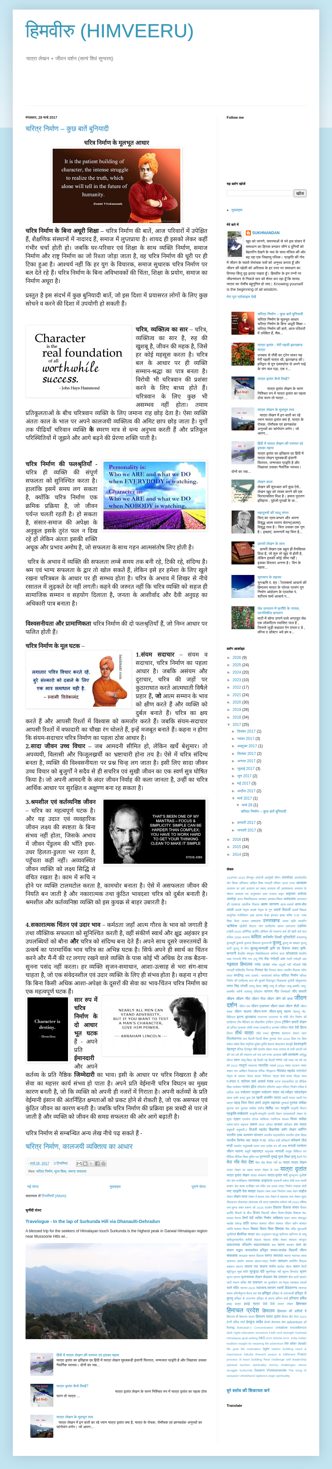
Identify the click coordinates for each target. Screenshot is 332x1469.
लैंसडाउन (232, 1202)
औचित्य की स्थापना (270, 931)
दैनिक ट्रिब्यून (245, 1049)
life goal (232, 1349)
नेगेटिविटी (301, 1071)
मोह (263, 1162)
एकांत (280, 926)
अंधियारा (243, 883)
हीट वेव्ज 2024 (297, 1316)
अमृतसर (290, 894)
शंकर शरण (290, 1218)
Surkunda (246, 1370)
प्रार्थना (246, 1119)
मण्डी (230, 1146)
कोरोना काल (277, 953)
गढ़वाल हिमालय (239, 964)
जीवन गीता (259, 999)
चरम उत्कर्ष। (252, 975)
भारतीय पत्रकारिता (274, 1135)
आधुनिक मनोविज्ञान (237, 915)
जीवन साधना (243, 1011)
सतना (280, 1245)
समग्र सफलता (77, 1171)
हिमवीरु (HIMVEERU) (110, 30)
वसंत (241, 1207)
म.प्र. (263, 1140)
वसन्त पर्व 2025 (254, 1207)
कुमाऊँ (239, 943)
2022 (237, 687)
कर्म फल (301, 931)
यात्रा (286, 1162)
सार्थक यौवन (284, 1266)
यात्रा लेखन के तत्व (266, 1170)
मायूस (289, 1151)
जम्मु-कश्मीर (293, 986)
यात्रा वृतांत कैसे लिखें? (72, 1386)
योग (229, 1180)
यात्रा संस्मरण (258, 1175)
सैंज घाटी (293, 1277)
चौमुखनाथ (300, 980)
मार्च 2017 (245, 798)
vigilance (261, 1375)
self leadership (296, 1359)
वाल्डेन (268, 1207)
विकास (277, 1207)
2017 (237, 724)
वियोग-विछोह (285, 1213)
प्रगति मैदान (275, 1113)
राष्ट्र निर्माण (285, 1186)
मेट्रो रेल (301, 1157)
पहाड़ (237, 1103)
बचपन (253, 1124)
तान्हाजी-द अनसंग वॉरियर (274, 1027)
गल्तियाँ (296, 964)
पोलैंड (269, 1108)
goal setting (250, 1338)
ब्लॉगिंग (302, 1129)
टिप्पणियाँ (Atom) (54, 1196)
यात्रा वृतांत (293, 1169)
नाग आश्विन (240, 1071)
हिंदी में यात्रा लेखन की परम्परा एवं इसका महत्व (88, 1355)
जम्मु (265, 986)
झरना (240, 1017)
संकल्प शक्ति (271, 1240)
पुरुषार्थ (285, 1103)
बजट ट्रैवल (266, 1124)
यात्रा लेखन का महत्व (240, 1170)
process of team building (244, 1359)
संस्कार (293, 1240)
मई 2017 (244, 783)
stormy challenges (282, 1365)
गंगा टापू (252, 959)
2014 (237, 854)
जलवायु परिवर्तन (253, 991)
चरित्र (276, 975)
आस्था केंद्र (262, 915)
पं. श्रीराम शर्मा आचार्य (251, 1081)
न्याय (303, 1076)
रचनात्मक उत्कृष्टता (260, 1180)
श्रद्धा (276, 1234)
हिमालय (268, 1310)
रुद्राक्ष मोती (299, 1186)
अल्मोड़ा (231, 899)
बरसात (278, 1124)
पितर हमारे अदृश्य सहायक (264, 1103)
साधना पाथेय (267, 1266)
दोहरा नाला (272, 1049)
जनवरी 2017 (247, 830)
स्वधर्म (303, 1282)
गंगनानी (237, 959)
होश (284, 1322)
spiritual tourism (238, 1365)
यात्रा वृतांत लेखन (238, 1175)
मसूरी (248, 1151)
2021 (237, 695)
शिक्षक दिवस (258, 1229)
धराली (299, 1049)
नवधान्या (252, 1065)
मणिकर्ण (285, 1140)
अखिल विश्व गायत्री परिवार (265, 883)
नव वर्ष (298, 1060)
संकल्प (257, 1240)
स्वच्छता (294, 1282)
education (248, 1332)
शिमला (279, 1229)
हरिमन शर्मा (281, 1298)
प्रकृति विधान (298, 1108)
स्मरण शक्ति (239, 1282)
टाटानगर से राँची (278, 1017)
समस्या (249, 1261)
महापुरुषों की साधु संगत (273, 513)
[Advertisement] (166, 88)
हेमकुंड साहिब (254, 1322)
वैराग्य (238, 1218)
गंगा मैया (264, 959)
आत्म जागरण (270, 904)
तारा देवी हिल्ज (297, 1027)
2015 (237, 847)
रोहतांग (260, 1191)
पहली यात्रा (288, 1098)
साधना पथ (251, 1266)
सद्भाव (239, 1250)
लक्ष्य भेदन (292, 1191)
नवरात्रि (263, 1065)
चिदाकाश (282, 980)
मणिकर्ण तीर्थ (298, 1140)
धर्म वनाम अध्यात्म (271, 1054)
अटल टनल (288, 883)
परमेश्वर (237, 1087)
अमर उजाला (269, 894)
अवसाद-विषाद (275, 899)
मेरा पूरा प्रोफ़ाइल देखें (241, 297)
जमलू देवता (255, 986)
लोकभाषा (253, 1202)
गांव (304, 964)
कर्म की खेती (289, 931)
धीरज (230, 1060)
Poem (302, 1354)
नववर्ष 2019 (277, 1065)
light (266, 1349)
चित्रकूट (270, 980)
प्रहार (236, 1119)
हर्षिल (303, 1298)
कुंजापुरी (231, 943)
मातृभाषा (269, 1151)
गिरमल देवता (276, 970)
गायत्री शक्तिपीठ (236, 970)
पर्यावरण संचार (270, 1092)
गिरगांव (250, 970)
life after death (295, 1343)
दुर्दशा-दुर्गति (260, 1044)
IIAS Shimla (274, 1338)
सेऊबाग (267, 1277)
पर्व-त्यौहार (287, 1092)
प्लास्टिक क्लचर (280, 1119)
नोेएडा (296, 1076)
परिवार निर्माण (290, 1087)
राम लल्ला (272, 1186)
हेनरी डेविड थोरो (236, 1322)
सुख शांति (242, 1271)
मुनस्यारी (265, 1157)
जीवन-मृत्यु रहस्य (280, 1011)
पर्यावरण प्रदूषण (250, 1092)
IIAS (262, 1338)
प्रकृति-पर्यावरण (237, 1113)
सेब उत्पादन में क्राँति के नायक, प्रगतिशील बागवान (279, 610)
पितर (244, 1103)
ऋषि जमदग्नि (299, 921)
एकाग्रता (290, 926)
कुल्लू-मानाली (259, 948)
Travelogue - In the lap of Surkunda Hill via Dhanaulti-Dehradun (93, 1221)
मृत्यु (293, 1157)
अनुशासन (255, 894)
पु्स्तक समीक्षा (248, 1108)
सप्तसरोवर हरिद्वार (256, 1250)
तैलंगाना (286, 1033)
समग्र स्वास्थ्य (292, 1255)
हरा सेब (257, 1293)
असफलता (289, 899)
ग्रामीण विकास (292, 970)
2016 (237, 839)
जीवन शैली (292, 1006)
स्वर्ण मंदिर (233, 1288)
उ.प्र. (297, 915)
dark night (233, 1332)
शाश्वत (254, 1223)
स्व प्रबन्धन (255, 1282)
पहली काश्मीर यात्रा (268, 1098)
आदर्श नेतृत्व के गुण (261, 910)
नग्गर (279, 1060)
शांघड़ (238, 1223)
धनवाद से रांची (287, 1049)
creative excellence (290, 1327)
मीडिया (230, 1157)
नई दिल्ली (269, 1060)
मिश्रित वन (299, 1151)
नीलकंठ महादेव (286, 1071)
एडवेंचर (302, 926)
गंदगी (289, 959)
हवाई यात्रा (252, 1304)
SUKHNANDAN (266, 233)
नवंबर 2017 (246, 738)
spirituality (260, 1365)
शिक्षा (271, 1229)
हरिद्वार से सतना (266, 1298)
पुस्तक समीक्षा (298, 1103)
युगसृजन (293, 1175)
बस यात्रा (300, 1124)
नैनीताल (266, 1076)
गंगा (244, 959)
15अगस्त (232, 877)
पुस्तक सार (233, 1108)
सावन (296, 1266)
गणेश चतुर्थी (278, 964)
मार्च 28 (247, 805)
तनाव (256, 1027)
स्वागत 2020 (247, 1288)
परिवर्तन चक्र (274, 1087)
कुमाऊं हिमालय (252, 943)
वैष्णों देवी (247, 1218)
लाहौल (302, 1191)
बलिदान (288, 1124)
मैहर (257, 1162)
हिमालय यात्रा (246, 1316)
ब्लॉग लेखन (288, 1129)
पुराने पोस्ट (199, 1186)
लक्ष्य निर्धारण (278, 1191)
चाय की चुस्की (257, 980)
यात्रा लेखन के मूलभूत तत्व (75, 1417)
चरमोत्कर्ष (266, 975)
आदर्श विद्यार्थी (282, 910)
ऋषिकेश (232, 926)
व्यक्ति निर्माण (263, 1218)
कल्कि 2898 (234, 937)
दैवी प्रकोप (259, 1049)
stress (302, 1365)
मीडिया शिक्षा (241, 1157)
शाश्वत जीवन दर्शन (287, 1223)
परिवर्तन (261, 1087)
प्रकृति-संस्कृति (258, 1113)
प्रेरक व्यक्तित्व (260, 1119)
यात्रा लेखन (298, 1162)
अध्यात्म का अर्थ (236, 888)
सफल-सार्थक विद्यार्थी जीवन (288, 1250)
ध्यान (236, 1060)
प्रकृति (285, 1108)
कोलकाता (292, 953)
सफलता (232, 1255)
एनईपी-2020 (234, 931)
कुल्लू (277, 942)
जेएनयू (296, 1011)
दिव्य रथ (295, 1038)
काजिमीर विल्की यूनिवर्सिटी (279, 937)
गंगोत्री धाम (277, 959)
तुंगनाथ (275, 1033)
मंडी (278, 1140)
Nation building (282, 1349)
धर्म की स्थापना (244, 1054)
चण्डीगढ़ (239, 975)
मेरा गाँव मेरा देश (240, 1162)
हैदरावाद (276, 1322)
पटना (278, 1081)
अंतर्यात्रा (287, 877)
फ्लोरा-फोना (233, 1124)
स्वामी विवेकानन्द (287, 1288)
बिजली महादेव (258, 1129)
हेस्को (267, 1322)
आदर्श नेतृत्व (242, 910)
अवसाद (263, 899)
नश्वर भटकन (292, 1065)
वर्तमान (283, 1202)
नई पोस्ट (33, 1186)
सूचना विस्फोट (290, 1271)
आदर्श (230, 910)
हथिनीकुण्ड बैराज (243, 1293)
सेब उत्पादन (280, 1277)
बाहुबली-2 (242, 1129)
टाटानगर (262, 1017)
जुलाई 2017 (246, 768)
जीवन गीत (243, 998)
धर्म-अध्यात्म (290, 1054)
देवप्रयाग (280, 1044)
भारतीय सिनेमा (236, 1140)
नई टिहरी (258, 1060)
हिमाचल (301, 1303)
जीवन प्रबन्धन (260, 1006)
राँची (292, 1180)
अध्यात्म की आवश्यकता (280, 888)
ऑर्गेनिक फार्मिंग (250, 931)
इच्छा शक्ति (286, 915)
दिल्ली (251, 1038)
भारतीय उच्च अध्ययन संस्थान (245, 1135)
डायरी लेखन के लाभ (271, 543)
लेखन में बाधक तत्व (258, 1196)
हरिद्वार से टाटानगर (244, 1298)
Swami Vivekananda (270, 1370)
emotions (262, 1332)
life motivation (251, 1349)
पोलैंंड (261, 1108)
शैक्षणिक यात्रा (246, 1234)
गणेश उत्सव (262, 964)
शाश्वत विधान (241, 1229)
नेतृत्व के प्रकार (236, 1076)
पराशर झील (249, 1087)
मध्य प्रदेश (266, 1146)
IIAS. (286, 1338)
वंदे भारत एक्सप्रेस (269, 1202)
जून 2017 (245, 776)
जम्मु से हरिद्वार (277, 986)
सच (273, 1245)
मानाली (279, 1151)
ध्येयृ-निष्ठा (246, 1060)
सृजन (303, 1271)
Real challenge (273, 1359)
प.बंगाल (231, 1081)
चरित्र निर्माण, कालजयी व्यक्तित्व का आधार (79, 1147)
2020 (237, 702)
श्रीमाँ (248, 1240)
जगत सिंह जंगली (237, 986)
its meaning (256, 1343)
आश (252, 915)
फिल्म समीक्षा (298, 1119)
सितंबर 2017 (247, 753)
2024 (237, 672)
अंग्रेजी (259, 877)
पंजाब (270, 1081)
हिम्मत (285, 1316)
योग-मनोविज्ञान (239, 1180)
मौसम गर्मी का (274, 1162)
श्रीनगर (283, 1234)
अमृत (281, 894)
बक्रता (244, 1124)
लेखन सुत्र (300, 1196)
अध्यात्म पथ (241, 894)
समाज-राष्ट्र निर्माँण (265, 1261)
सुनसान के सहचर (270, 577)
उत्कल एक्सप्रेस (251, 921)
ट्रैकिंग (286, 1022)
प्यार (277, 1108)
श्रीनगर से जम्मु (297, 1234)
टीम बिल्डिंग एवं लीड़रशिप (251, 1022)
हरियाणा (294, 1298)
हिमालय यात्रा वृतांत (268, 1316)
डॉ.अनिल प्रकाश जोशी (239, 1027)
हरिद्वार (266, 1293)
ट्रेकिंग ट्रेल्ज (273, 1022)
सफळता (243, 1255)
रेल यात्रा (248, 1191)
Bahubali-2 (244, 1327)
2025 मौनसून (246, 877)
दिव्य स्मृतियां (246, 1044)
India (294, 1338)
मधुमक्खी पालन (251, 1146)
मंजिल (271, 1140)
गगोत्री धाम (299, 959)
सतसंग (290, 1245)
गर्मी (289, 964)
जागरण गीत (271, 991)
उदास (286, 921)
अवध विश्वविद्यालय (247, 899)
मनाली (292, 1146)
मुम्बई (274, 1157)
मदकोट (238, 1146)
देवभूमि (289, 1044)
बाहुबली (231, 1129)
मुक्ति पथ (254, 1157)
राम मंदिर (261, 1186)
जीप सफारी (299, 991)
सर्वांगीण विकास (297, 1261)
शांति (246, 1223)
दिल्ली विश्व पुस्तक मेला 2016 (273, 1038)
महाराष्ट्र (257, 1151)
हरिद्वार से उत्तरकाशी (283, 1293)
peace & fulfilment (281, 1354)
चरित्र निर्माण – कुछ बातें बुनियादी (67, 129)
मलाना (239, 1151)
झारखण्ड (250, 1017)
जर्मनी (239, 991)
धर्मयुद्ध (302, 1054)
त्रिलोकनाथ (234, 1038)
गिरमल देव (261, 970)
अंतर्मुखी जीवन (273, 877)
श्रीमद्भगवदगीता (235, 1240)
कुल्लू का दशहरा (291, 943)
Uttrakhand (247, 1375)
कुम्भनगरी (266, 943)
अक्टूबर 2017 (247, 746)
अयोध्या (302, 894)
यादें (285, 1175)
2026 (237, 657)
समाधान (283, 1261)
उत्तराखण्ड (271, 920)
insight (242, 1343)
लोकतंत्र (243, 1202)
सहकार (231, 1266)
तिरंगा (230, 1033)
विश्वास (297, 1213)
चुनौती (291, 980)
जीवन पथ (244, 1006)
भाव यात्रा (252, 1140)
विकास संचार (291, 1207)
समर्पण (240, 1261)
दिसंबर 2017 (247, 731)
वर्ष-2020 (293, 1202)
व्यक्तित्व (278, 1218)
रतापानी (277, 1180)
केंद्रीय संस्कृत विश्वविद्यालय (253, 953)
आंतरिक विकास (250, 904)
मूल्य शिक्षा (60, 1171)
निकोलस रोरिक (256, 1071)
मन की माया (280, 1146)
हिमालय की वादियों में (291, 1311)
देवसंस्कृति (300, 1044)
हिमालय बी (232, 1316)
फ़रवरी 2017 (247, 822)
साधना (239, 1266)
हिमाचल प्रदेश (243, 1310)
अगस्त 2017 (247, 761)
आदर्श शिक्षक (299, 910)
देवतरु (271, 1044)
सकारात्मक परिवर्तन (239, 1245)
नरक (291, 1060)
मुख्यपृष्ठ (115, 1186)
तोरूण (296, 1033)
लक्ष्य (267, 1191)
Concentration (263, 1327)
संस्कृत (302, 1240)
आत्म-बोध (300, 904)
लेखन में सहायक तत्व (281, 1196)
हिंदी (265, 1304)
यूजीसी (302, 1175)
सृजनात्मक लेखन (251, 1277)
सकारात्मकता (261, 1245)
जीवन (230, 998)
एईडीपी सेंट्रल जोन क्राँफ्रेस (257, 926)
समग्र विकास (256, 1255)
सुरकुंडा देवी (256, 1271)
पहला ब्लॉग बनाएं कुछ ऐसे (241, 1098)
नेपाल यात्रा (254, 1076)
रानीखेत (250, 1186)
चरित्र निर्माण (44, 1171)
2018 (237, 717)
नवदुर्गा (243, 1065)
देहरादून (231, 1049)
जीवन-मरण (260, 1011)
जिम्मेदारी (285, 991)
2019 (237, 709)
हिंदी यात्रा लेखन (281, 1304)
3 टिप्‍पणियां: (61, 1163)
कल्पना (246, 937)
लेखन (230, 1196)
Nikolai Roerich (255, 1354)
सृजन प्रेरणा (233, 1277)
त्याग (303, 1033)
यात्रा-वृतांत (275, 1175)
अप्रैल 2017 (247, 791)
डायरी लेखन (298, 1022)
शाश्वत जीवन (266, 1223)
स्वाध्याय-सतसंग (266, 1288)
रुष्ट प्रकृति (234, 1191)
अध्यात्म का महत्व (256, 888)
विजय (256, 1213)
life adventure (274, 1343)
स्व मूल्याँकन (271, 1282)
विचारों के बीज (243, 1213)
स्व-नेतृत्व (284, 1282)
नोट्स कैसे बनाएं (282, 1076)
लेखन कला (265, 482)
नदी (285, 1060)
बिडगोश (274, 1129)
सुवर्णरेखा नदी (273, 1271)
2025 (237, 665)
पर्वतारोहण (300, 1092)
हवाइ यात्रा (234, 1304)
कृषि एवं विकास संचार (284, 948)
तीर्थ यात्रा (244, 1032)
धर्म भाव (257, 1054)
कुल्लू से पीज (241, 948)
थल (245, 1038)
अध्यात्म (301, 883)
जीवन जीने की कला (280, 999)
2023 (237, 680)
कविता (256, 936)
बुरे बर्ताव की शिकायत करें (248, 1390)
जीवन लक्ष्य (277, 1006)
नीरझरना (270, 1071)
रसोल (286, 1180)
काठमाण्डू (301, 937)
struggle (232, 1370)
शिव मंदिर (290, 1229)
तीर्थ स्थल (262, 1033)
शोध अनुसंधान (263, 1234)
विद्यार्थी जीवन (269, 1213)
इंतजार (274, 915)
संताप (284, 1240)
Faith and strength (281, 1332)
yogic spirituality (279, 1375)
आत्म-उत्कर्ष (286, 904)
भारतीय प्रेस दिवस (296, 1135)
